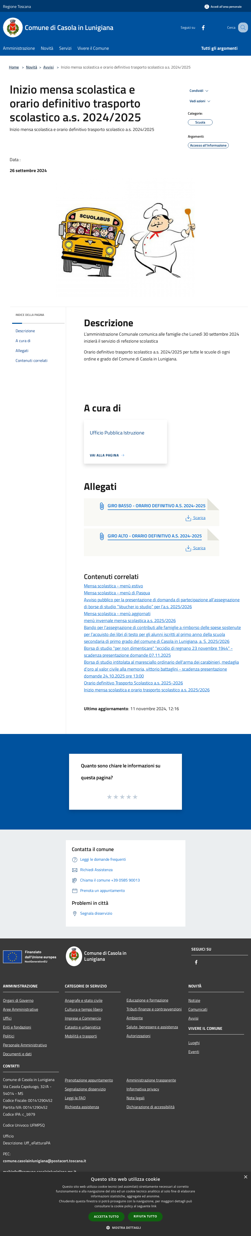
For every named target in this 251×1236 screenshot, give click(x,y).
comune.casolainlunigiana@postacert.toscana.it (44, 1161)
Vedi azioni (201, 101)
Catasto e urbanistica (82, 1027)
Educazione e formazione (147, 1000)
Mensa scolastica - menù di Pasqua (117, 592)
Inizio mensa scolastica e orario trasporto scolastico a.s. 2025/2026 (147, 689)
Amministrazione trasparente (151, 1080)
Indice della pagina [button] (30, 314)
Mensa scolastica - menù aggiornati (117, 613)
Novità (31, 67)
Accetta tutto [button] (106, 1216)
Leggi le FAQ (75, 1098)
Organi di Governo (18, 1000)
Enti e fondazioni (17, 1027)
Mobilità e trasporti (81, 1036)
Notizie (194, 1000)
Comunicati (197, 1009)
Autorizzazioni (138, 1036)
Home (14, 67)
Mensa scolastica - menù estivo (113, 585)
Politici (8, 1036)
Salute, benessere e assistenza (152, 1027)
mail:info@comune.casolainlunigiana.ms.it (39, 1172)
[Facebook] (198, 27)
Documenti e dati (17, 1054)
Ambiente (134, 1018)
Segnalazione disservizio (85, 1089)
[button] (125, 1227)
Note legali (135, 1098)
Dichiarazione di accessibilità (150, 1107)
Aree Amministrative (20, 1009)
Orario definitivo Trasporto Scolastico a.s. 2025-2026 (133, 683)
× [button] (245, 1177)
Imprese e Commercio (83, 1018)
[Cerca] (242, 27)
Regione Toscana (17, 6)
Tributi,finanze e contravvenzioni (154, 1009)
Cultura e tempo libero (83, 1009)
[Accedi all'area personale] (223, 6)
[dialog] (125, 1204)
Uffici (7, 1018)
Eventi (193, 1052)
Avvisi (48, 67)
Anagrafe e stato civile (83, 1000)
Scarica (194, 518)
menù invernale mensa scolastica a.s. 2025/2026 (130, 620)
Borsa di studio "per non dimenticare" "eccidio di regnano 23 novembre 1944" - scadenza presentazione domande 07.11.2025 (158, 651)
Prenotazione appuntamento (89, 1080)
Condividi (200, 91)
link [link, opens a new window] (153, 1206)
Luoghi (194, 1043)
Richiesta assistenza (82, 1107)
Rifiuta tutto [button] (145, 1216)
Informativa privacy (142, 1089)
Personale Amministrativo (25, 1045)
